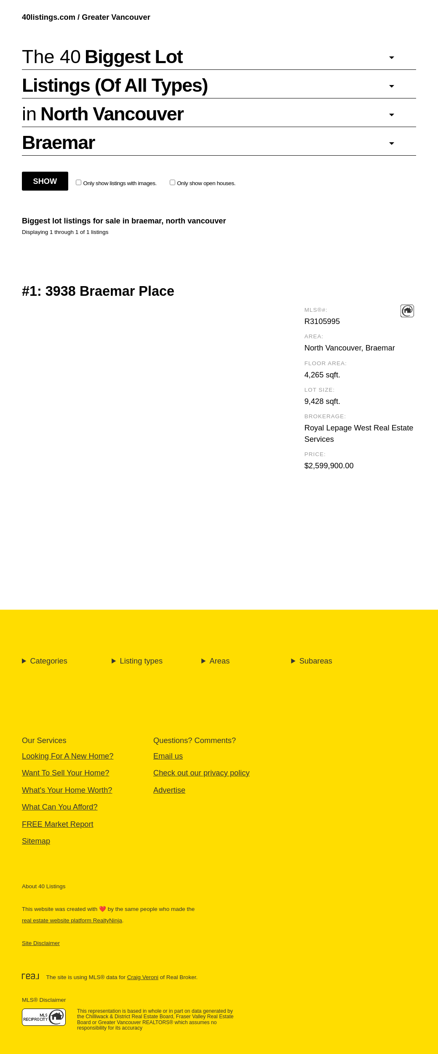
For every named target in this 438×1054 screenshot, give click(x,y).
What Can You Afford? (60, 806)
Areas (220, 660)
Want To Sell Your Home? (65, 772)
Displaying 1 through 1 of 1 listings (65, 232)
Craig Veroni (142, 977)
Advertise (169, 790)
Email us (168, 755)
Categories (48, 660)
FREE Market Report (57, 824)
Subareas (315, 660)
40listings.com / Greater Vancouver (86, 17)
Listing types (141, 660)
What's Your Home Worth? (67, 790)
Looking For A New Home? (67, 755)
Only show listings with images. (116, 183)
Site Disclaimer (41, 943)
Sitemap (36, 840)
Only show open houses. (203, 183)
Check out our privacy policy (201, 772)
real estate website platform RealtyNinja (72, 920)
